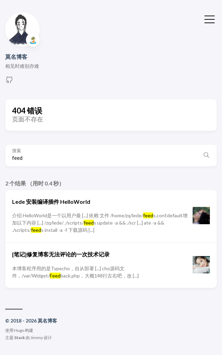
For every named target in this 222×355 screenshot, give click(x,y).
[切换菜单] (209, 18)
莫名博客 (16, 56)
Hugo (19, 330)
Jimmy (36, 337)
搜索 (16, 150)
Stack (19, 337)
